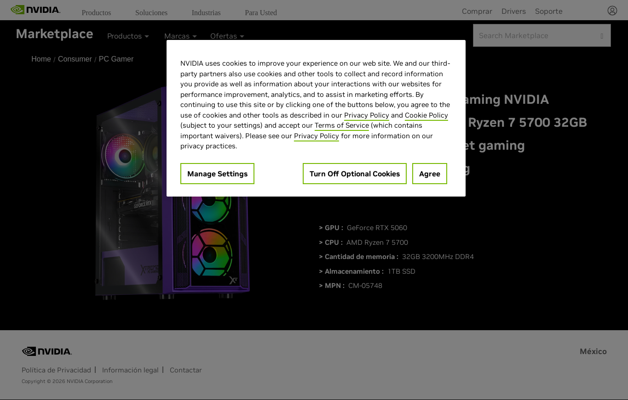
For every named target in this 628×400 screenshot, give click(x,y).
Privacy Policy (366, 115)
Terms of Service (342, 125)
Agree (429, 173)
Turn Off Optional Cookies (355, 173)
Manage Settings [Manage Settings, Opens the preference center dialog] (217, 173)
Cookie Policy (426, 115)
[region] (316, 118)
